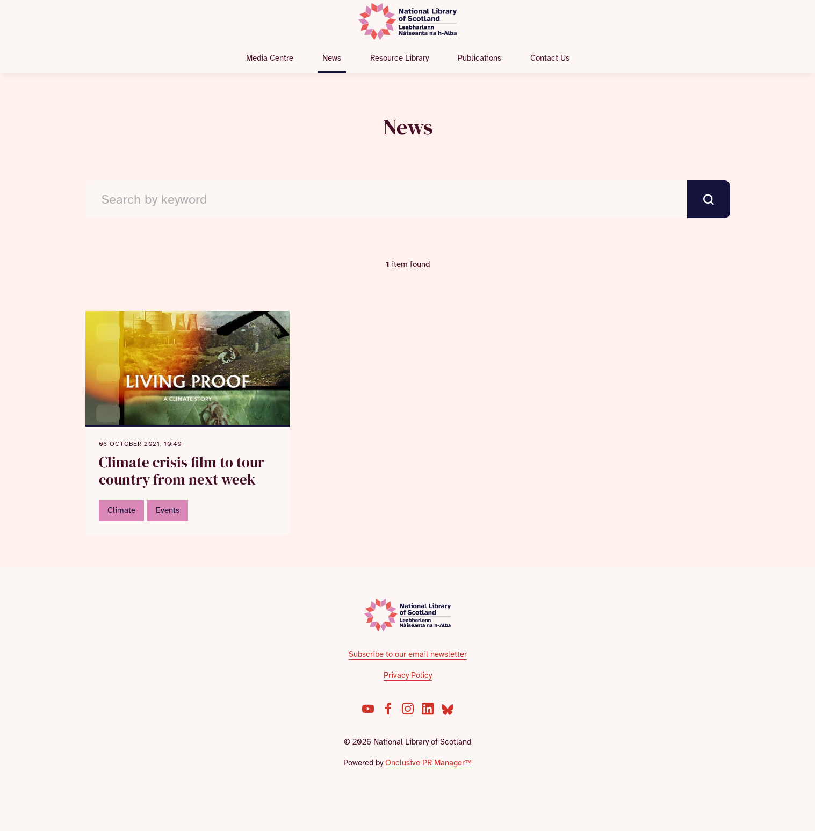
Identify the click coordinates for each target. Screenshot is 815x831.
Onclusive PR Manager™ (428, 763)
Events (167, 510)
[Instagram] (408, 708)
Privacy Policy (408, 675)
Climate (121, 510)
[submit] (708, 199)
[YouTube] (368, 708)
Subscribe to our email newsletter (408, 654)
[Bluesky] (447, 708)
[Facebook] (388, 708)
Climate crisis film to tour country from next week (181, 471)
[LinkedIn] (428, 708)
